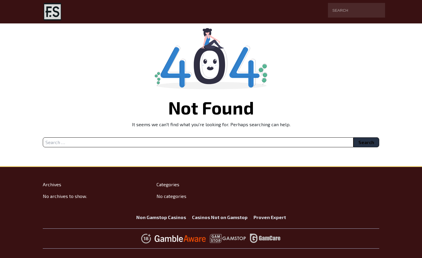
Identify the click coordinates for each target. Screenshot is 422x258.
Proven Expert (269, 217)
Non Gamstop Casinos (161, 217)
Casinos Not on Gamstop (220, 217)
